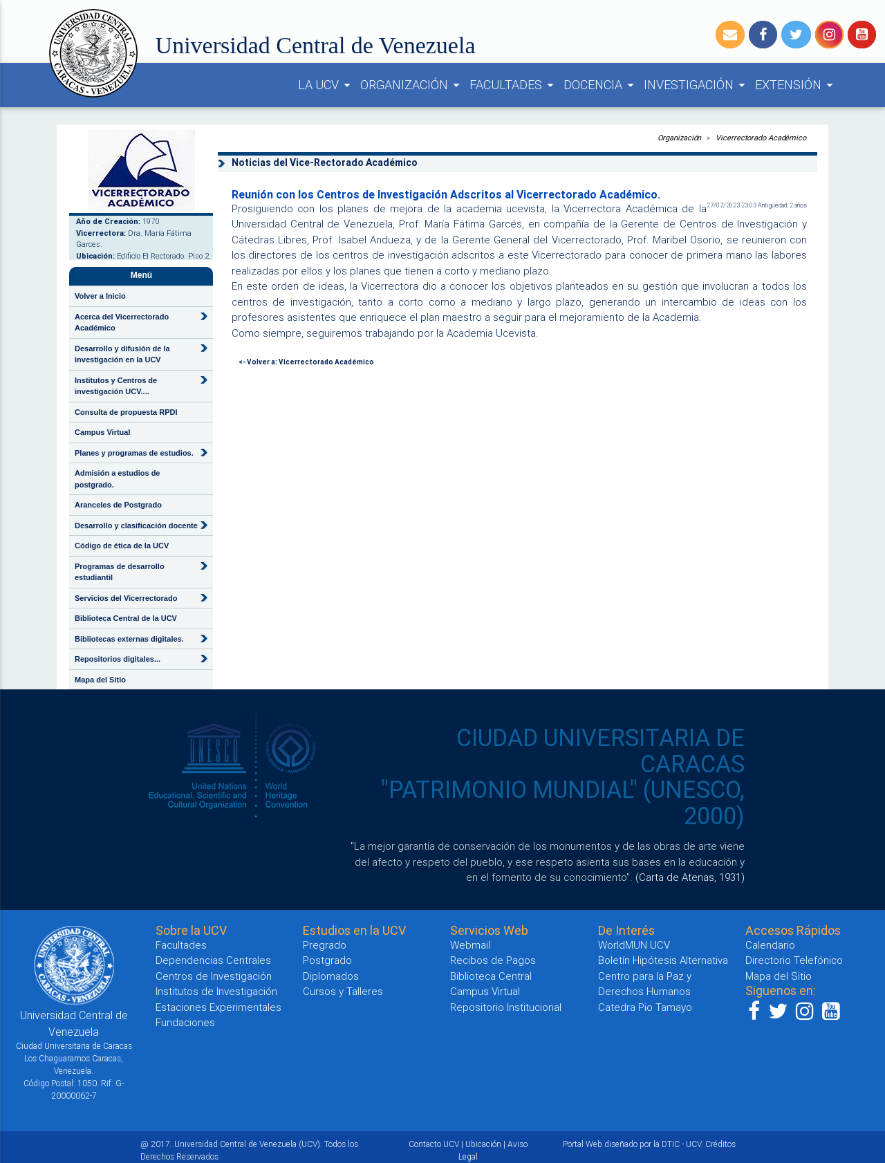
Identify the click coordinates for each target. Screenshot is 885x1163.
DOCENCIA (600, 85)
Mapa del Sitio (100, 680)
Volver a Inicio (100, 296)
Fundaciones (185, 1022)
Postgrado (327, 960)
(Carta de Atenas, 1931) (690, 877)
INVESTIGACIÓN (696, 85)
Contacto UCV (434, 1144)
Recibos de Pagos (493, 960)
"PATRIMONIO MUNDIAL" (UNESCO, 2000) (563, 802)
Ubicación (483, 1144)
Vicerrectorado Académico (761, 137)
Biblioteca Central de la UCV (126, 618)
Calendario (770, 944)
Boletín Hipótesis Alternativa (663, 960)
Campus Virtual (103, 432)
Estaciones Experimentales (218, 1007)
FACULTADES (513, 85)
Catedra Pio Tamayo (645, 1007)
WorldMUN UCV (634, 944)
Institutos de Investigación (216, 991)
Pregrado (324, 944)
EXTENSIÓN (796, 85)
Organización (680, 137)
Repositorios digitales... (117, 659)
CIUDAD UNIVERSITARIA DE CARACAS (600, 751)
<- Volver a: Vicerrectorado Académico (306, 361)
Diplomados (331, 976)
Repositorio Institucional (505, 1007)
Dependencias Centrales (213, 960)
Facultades (181, 944)
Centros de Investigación (214, 976)
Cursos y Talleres (343, 991)
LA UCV (326, 85)
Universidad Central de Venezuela (316, 45)
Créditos (720, 1144)
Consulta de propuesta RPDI (126, 412)
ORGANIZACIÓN (412, 85)
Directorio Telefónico (794, 960)
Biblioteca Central (491, 976)
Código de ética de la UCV (122, 545)
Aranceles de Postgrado (118, 505)
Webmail (470, 944)
